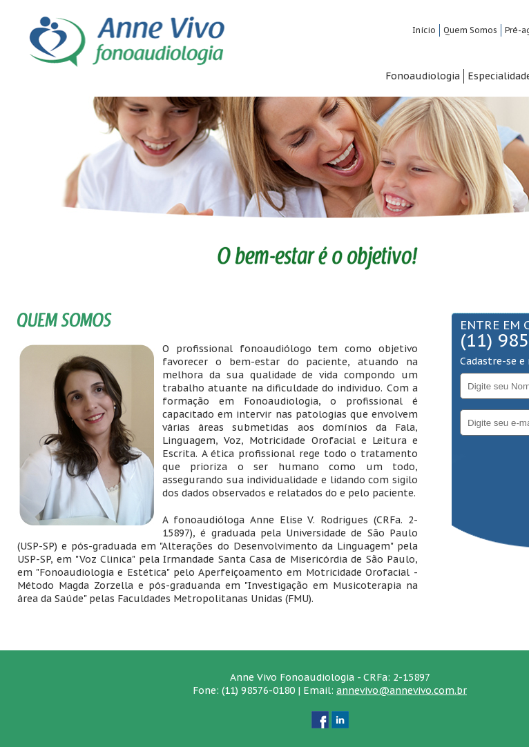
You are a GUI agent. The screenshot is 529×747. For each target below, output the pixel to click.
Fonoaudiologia (422, 76)
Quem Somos (470, 30)
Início (424, 30)
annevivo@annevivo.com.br (401, 690)
